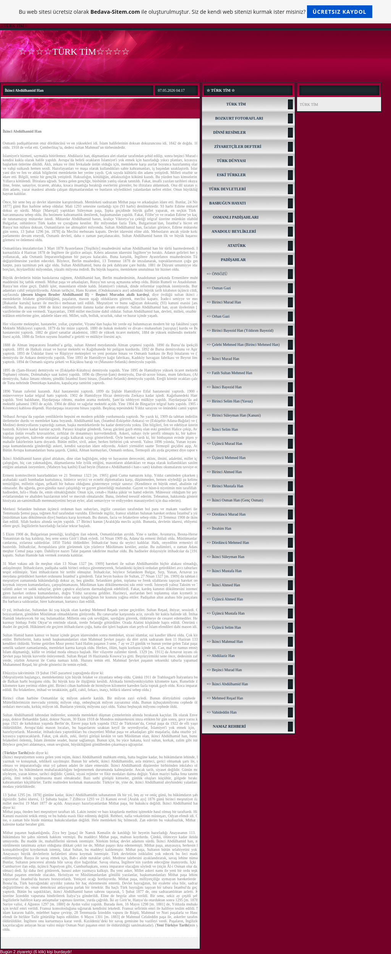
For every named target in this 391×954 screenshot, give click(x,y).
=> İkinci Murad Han (223, 359)
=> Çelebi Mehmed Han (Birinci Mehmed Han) (243, 344)
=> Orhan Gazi (218, 316)
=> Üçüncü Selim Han (224, 627)
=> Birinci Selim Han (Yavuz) (230, 401)
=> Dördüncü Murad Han (226, 514)
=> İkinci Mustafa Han (224, 571)
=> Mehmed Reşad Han (225, 698)
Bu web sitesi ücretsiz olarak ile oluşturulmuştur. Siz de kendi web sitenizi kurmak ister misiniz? (195, 11)
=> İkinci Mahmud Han (225, 641)
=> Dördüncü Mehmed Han (228, 542)
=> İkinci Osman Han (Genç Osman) (235, 500)
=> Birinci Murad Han (224, 302)
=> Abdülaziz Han (220, 656)
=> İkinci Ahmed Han (223, 585)
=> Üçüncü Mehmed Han (226, 458)
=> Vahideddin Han (221, 712)
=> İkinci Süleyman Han (225, 557)
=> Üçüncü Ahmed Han (225, 599)
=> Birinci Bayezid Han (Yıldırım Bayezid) (240, 330)
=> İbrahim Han (219, 528)
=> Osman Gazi (219, 288)
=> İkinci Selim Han (222, 429)
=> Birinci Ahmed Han (224, 472)
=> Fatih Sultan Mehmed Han (229, 373)
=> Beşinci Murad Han (224, 670)
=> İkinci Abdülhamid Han (227, 684)
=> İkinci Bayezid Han (224, 387)
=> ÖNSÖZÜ (217, 274)
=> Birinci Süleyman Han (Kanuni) (234, 415)
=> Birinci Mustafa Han (225, 486)
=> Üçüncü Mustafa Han (225, 613)
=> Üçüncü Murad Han (224, 443)
